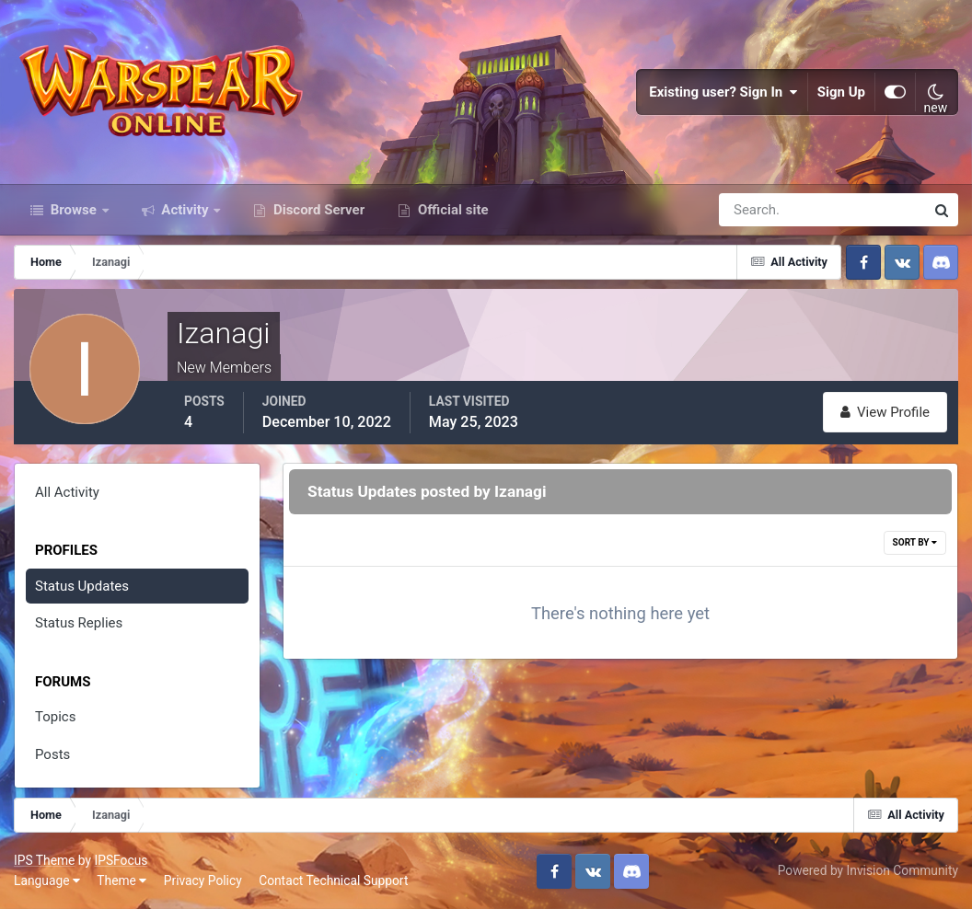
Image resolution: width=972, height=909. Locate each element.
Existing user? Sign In (723, 92)
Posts (52, 754)
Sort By (915, 542)
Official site (451, 209)
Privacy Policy (203, 880)
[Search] (758, 209)
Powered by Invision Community (868, 870)
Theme (121, 880)
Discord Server (317, 209)
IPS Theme (44, 860)
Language (47, 880)
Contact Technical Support (333, 880)
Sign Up (841, 92)
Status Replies (78, 623)
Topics (55, 716)
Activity (185, 209)
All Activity (67, 492)
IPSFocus (120, 860)
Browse (73, 209)
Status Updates (82, 586)
